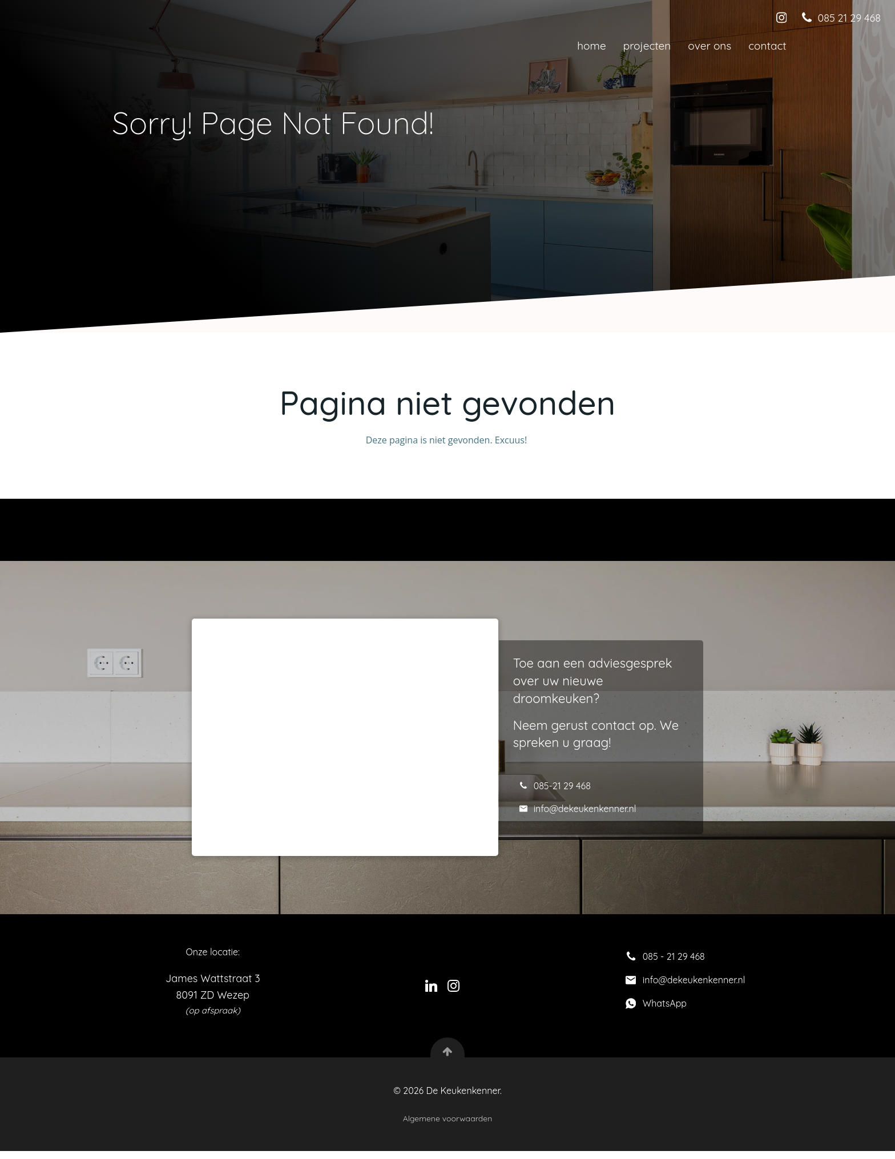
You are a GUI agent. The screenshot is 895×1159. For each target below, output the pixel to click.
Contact (767, 46)
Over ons (709, 46)
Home (590, 46)
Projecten (647, 46)
